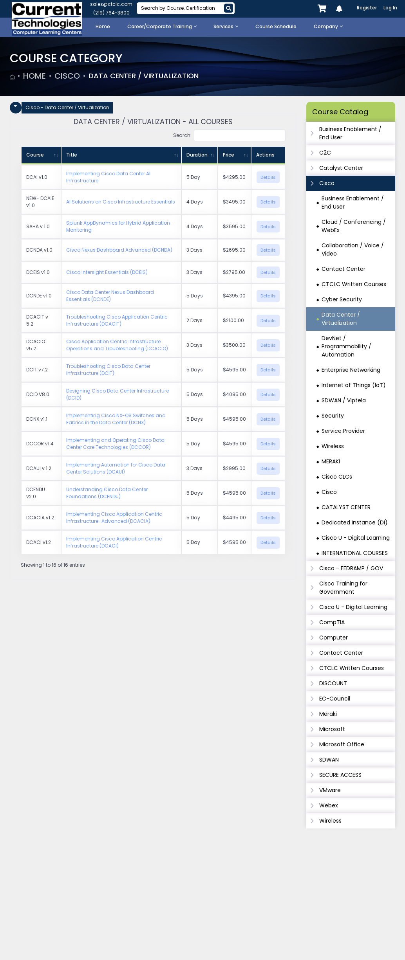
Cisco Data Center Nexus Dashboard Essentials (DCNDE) (110, 296)
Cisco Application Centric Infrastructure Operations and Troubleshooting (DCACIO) (117, 345)
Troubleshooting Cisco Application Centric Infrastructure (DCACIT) (117, 320)
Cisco (67, 75)
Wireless (333, 446)
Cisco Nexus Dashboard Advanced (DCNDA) (119, 250)
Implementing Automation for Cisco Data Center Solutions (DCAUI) (115, 468)
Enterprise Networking (351, 370)
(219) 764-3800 (111, 12)
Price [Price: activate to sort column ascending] (228, 154)
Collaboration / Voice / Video (353, 249)
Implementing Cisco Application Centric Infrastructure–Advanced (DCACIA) (114, 517)
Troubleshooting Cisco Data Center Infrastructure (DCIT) (108, 369)
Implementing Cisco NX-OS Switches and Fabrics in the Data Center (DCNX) (116, 419)
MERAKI (331, 461)
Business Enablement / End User (353, 203)
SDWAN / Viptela (344, 400)
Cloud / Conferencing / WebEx (354, 226)
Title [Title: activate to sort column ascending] (71, 154)
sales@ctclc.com (111, 4)
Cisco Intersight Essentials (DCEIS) (107, 272)
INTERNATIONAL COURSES (355, 553)
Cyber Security (342, 299)
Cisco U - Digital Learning (356, 538)
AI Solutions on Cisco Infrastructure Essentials (120, 201)
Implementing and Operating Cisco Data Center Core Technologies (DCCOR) (115, 443)
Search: (229, 135)
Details (268, 177)
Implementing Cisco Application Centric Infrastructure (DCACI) (114, 542)
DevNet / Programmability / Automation (346, 346)
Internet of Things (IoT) (354, 385)
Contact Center (343, 269)
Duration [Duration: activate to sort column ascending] (197, 154)
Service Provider (343, 431)
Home (34, 75)
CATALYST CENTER (346, 507)
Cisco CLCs (337, 477)
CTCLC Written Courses (354, 284)
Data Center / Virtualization (149, 75)
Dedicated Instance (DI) (355, 522)
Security (333, 416)
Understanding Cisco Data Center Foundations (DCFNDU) (107, 493)
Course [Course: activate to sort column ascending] (35, 154)
